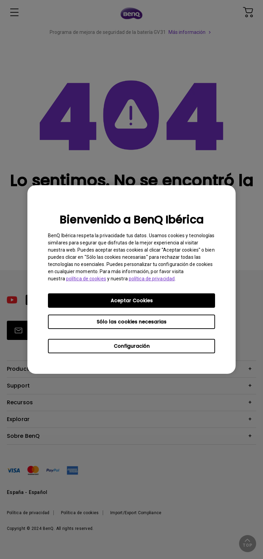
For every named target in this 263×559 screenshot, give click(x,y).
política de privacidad (152, 278)
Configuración (132, 346)
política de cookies (86, 278)
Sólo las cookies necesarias (131, 321)
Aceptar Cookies (132, 300)
